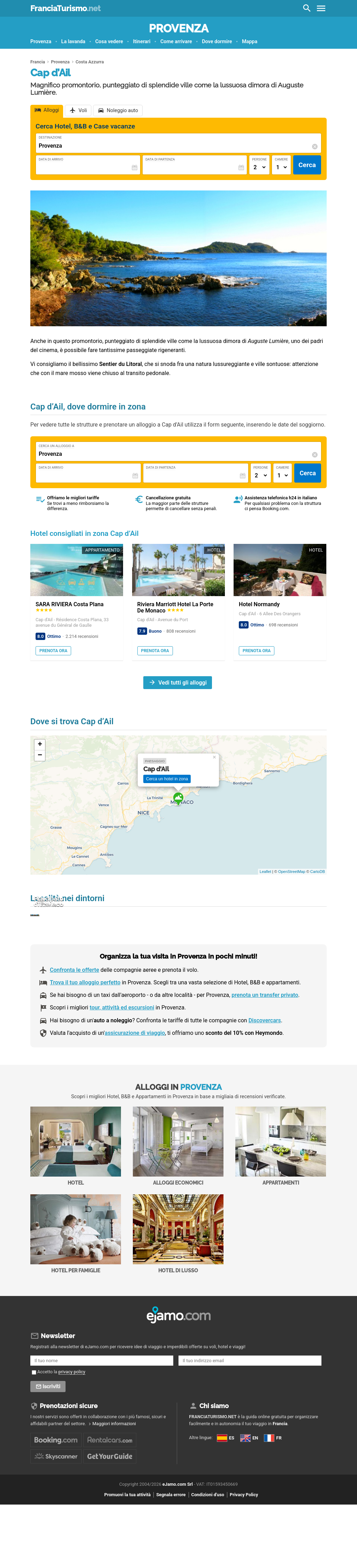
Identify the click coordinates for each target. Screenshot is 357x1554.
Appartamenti (280, 1183)
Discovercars (265, 1057)
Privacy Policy (244, 1532)
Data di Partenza (160, 159)
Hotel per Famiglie (75, 1271)
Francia (280, 1460)
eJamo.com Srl (177, 1521)
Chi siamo (214, 1443)
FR (272, 1475)
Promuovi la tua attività (127, 1532)
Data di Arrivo (51, 159)
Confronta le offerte (74, 1007)
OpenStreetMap (291, 871)
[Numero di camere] (281, 167)
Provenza (178, 28)
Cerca (307, 165)
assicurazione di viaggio (135, 1070)
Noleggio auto (122, 111)
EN (249, 1475)
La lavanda (73, 42)
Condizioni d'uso (207, 1532)
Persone (259, 159)
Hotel (75, 1183)
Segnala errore (170, 1532)
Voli (82, 111)
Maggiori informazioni (114, 1460)
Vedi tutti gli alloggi (182, 682)
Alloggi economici (178, 1183)
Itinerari (141, 42)
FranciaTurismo (65, 8)
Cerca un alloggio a (56, 446)
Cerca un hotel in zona (167, 778)
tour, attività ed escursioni (122, 1045)
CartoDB (317, 871)
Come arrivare (176, 42)
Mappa (249, 42)
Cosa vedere (109, 42)
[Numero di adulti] (259, 167)
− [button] (40, 755)
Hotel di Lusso (178, 1271)
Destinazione (50, 137)
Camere (281, 159)
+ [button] (40, 745)
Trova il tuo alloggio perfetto (85, 1019)
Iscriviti (52, 1424)
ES (225, 1475)
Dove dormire (217, 42)
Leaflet (265, 871)
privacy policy (72, 1409)
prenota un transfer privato (264, 1032)
